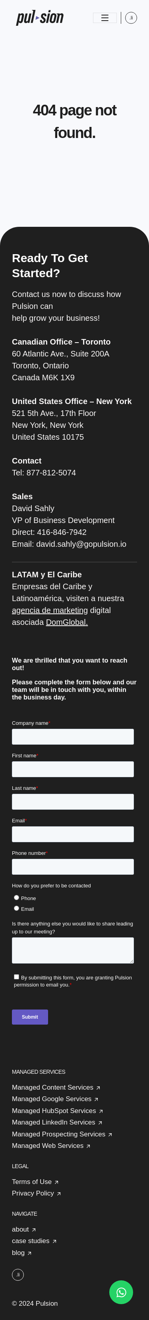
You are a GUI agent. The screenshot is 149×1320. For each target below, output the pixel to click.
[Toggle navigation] (105, 18)
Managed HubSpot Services (54, 1111)
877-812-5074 (51, 472)
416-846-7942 (62, 532)
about (20, 1229)
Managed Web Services (47, 1145)
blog (18, 1253)
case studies (31, 1241)
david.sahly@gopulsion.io (81, 544)
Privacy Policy (33, 1193)
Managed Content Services (52, 1087)
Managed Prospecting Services (58, 1134)
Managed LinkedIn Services (53, 1122)
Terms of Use (32, 1182)
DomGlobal (66, 622)
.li (131, 18)
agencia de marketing (50, 610)
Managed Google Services (51, 1099)
